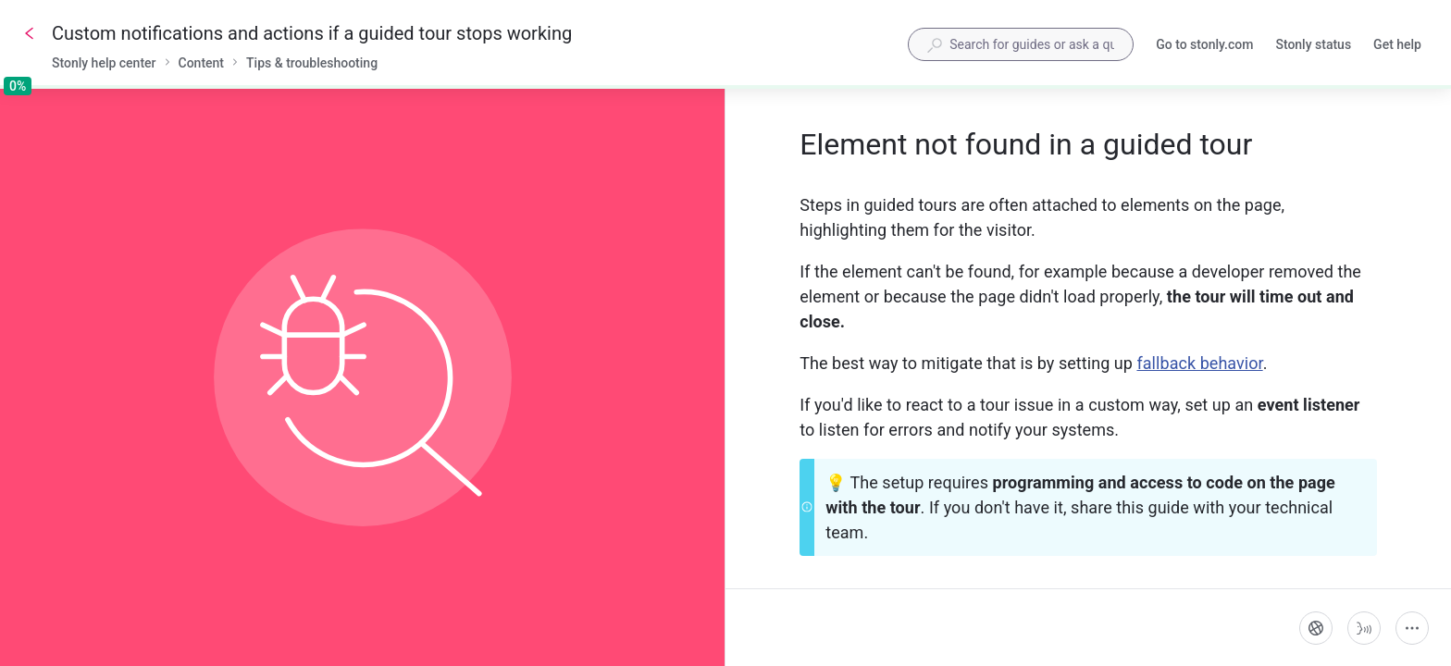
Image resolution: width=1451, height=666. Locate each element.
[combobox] (1021, 44)
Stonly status (1313, 46)
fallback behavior (1199, 363)
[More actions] (1412, 628)
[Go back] (30, 33)
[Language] (1316, 628)
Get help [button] (1397, 44)
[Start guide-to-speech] (1364, 628)
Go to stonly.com (1204, 46)
